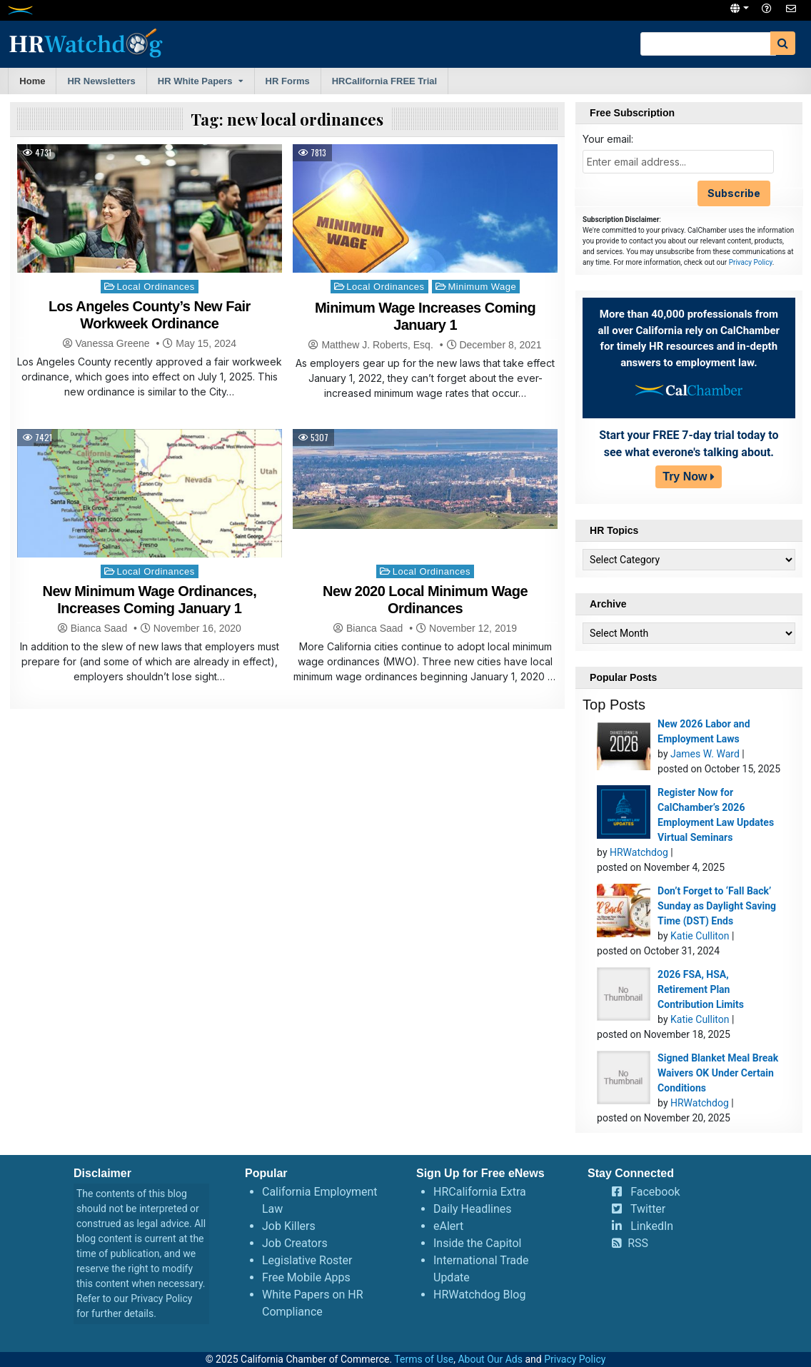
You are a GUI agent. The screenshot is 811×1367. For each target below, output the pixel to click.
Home (32, 81)
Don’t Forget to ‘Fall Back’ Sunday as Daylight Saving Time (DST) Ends (717, 906)
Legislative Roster (307, 1260)
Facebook (655, 1192)
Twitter (647, 1209)
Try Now (685, 476)
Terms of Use (423, 1359)
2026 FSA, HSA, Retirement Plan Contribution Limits (701, 989)
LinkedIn (651, 1226)
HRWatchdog (639, 852)
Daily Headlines (472, 1209)
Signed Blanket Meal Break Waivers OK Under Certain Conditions (718, 1073)
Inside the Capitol (477, 1243)
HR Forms (288, 81)
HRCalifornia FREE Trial (384, 81)
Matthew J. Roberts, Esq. (377, 345)
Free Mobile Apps (306, 1277)
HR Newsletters (101, 81)
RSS (638, 1243)
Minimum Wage (482, 286)
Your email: (608, 139)
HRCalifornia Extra (479, 1192)
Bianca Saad (99, 628)
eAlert (448, 1226)
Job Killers (289, 1226)
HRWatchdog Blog (479, 1294)
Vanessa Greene (113, 343)
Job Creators (295, 1243)
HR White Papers (195, 81)
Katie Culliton (699, 936)
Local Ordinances (156, 286)
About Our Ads (490, 1359)
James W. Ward (705, 754)
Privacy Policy (750, 262)
